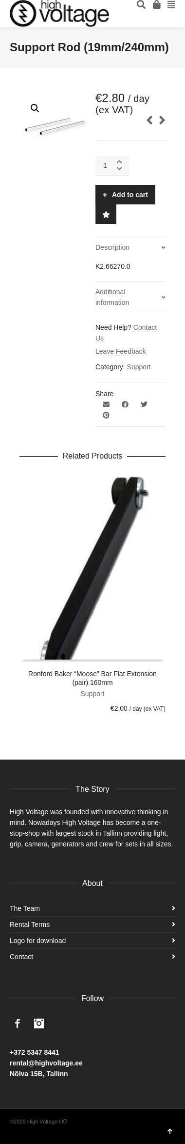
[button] (35, 108)
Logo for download (38, 940)
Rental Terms (30, 924)
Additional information (112, 297)
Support (139, 367)
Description (112, 247)
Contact (21, 957)
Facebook (17, 1023)
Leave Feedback (120, 351)
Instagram (39, 1023)
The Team (25, 908)
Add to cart (130, 195)
